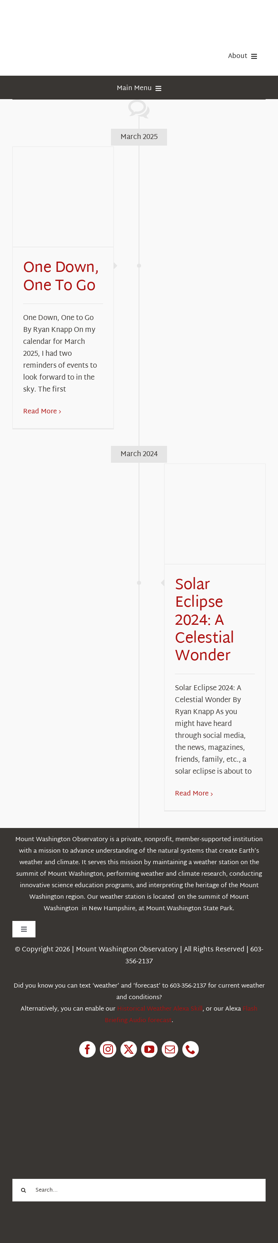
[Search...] (139, 1190)
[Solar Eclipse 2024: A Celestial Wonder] (215, 514)
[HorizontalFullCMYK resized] (74, 15)
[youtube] (149, 1049)
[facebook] (87, 1049)
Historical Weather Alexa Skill (160, 1009)
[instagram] (108, 1049)
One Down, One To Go (61, 277)
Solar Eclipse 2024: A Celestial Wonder (204, 621)
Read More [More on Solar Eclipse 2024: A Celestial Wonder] (192, 794)
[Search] (23, 1190)
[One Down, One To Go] (63, 197)
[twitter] (128, 1049)
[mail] (170, 1049)
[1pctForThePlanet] (74, 1103)
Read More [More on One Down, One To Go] (40, 412)
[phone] (190, 1049)
